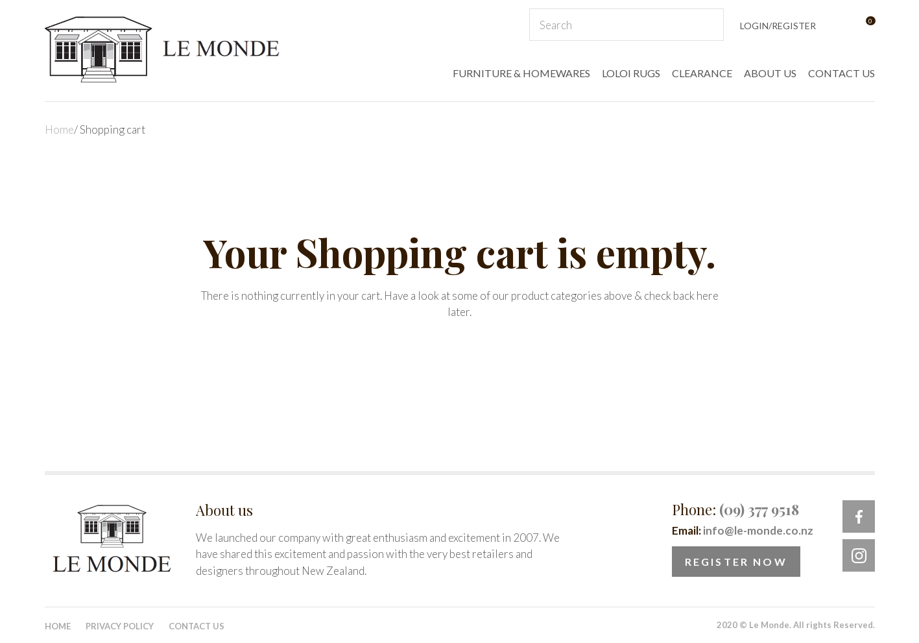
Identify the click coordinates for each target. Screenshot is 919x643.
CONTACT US (841, 73)
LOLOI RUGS (631, 73)
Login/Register (778, 25)
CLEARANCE (702, 73)
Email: (742, 530)
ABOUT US (770, 73)
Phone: (735, 509)
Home (59, 129)
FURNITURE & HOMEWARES (521, 73)
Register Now (736, 561)
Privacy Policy (120, 626)
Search (708, 24)
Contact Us (196, 626)
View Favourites (838, 25)
